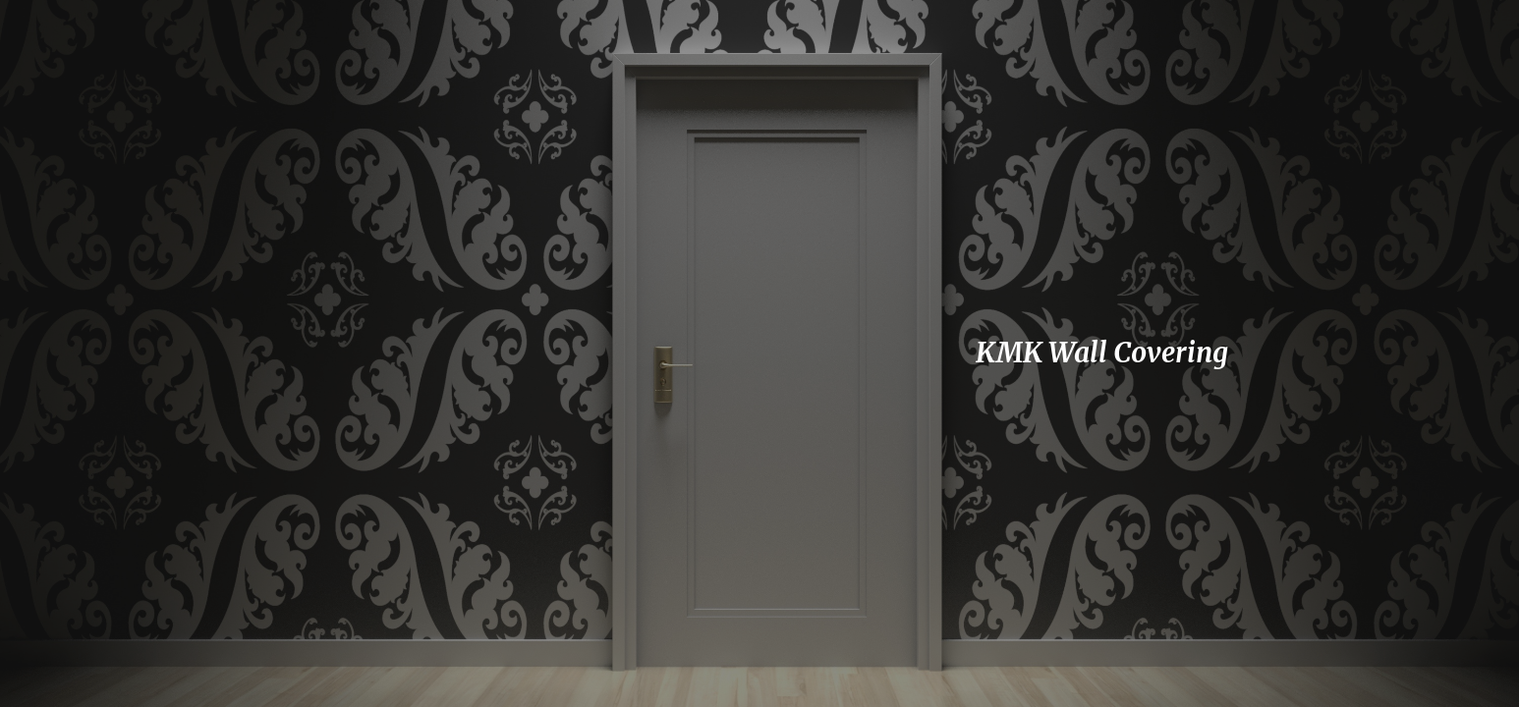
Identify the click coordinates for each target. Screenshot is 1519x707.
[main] (1147, 353)
